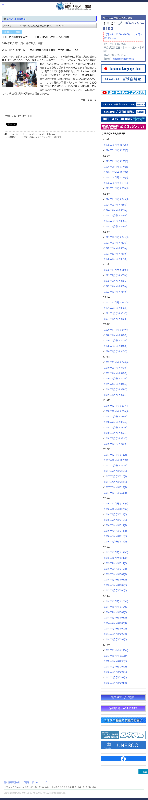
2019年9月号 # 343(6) (115, 368)
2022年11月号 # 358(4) (116, 270)
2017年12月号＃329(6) (116, 455)
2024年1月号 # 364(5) (115, 226)
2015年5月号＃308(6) (115, 579)
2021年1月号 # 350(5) (115, 319)
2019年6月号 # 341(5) (115, 378)
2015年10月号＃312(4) (116, 558)
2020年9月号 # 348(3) (115, 335)
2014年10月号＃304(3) (116, 607)
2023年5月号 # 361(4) (115, 248)
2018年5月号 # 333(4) (115, 433)
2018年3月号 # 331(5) (115, 438)
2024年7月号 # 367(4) (115, 210)
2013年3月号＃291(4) (115, 683)
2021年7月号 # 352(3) (115, 308)
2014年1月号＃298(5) (115, 639)
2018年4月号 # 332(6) (115, 427)
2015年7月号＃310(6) (115, 569)
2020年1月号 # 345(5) (115, 351)
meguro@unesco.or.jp (123, 59)
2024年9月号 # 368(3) (115, 205)
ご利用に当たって (31, 782)
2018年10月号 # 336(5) (116, 411)
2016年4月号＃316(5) (115, 531)
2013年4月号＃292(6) (115, 677)
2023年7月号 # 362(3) (115, 243)
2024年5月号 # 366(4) (115, 215)
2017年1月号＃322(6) (115, 493)
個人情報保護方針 (12, 782)
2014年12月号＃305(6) (116, 601)
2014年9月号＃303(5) (115, 612)
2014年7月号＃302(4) (115, 623)
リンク (45, 782)
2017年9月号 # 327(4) (115, 465)
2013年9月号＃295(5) (115, 661)
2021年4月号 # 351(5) (115, 313)
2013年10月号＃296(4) (116, 656)
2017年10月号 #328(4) (116, 460)
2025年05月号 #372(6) (116, 177)
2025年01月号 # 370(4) (116, 188)
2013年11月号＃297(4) (116, 650)
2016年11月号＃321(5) (116, 503)
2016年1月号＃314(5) (115, 541)
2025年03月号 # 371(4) (116, 183)
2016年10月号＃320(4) (116, 509)
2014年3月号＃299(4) (115, 634)
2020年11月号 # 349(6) (116, 330)
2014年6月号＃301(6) (115, 617)
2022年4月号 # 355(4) (115, 286)
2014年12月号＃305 (12, 32)
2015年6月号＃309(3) (115, 574)
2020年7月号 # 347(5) (115, 340)
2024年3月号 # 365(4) (115, 221)
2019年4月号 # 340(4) (115, 384)
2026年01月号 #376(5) (116, 150)
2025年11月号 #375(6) (116, 161)
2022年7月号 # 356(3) (115, 281)
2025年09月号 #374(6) (116, 167)
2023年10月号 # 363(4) (116, 237)
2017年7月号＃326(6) (115, 471)
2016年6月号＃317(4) (115, 525)
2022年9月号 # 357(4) (115, 275)
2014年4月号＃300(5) (115, 628)
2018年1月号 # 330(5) (115, 444)
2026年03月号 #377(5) (116, 145)
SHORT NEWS (16, 19)
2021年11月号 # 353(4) (116, 302)
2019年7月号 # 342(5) (115, 373)
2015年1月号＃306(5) (115, 590)
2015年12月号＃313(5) (116, 552)
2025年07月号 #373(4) (116, 172)
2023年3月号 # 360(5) (115, 254)
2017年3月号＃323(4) (115, 487)
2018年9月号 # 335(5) (115, 416)
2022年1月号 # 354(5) (115, 292)
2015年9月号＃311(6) (115, 563)
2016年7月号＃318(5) (115, 520)
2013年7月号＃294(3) (115, 666)
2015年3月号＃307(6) (115, 585)
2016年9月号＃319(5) (115, 514)
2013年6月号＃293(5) (115, 672)
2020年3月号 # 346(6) (115, 346)
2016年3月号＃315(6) (115, 536)
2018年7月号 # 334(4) (115, 422)
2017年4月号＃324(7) (115, 482)
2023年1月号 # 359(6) (115, 259)
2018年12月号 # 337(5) (116, 406)
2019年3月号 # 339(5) (115, 389)
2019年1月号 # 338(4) (115, 395)
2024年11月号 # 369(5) (116, 199)
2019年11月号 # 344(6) (116, 362)
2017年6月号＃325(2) (115, 476)
